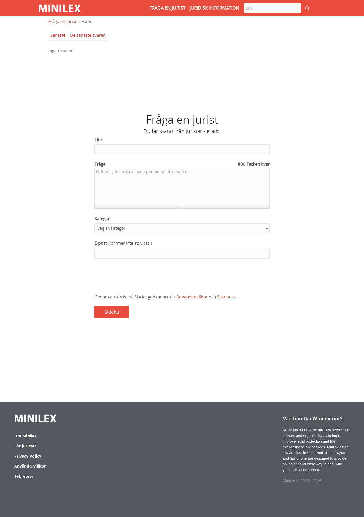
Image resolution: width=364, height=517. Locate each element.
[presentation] (137, 277)
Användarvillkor (192, 297)
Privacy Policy (27, 456)
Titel (98, 139)
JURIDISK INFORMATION (214, 8)
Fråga (182, 164)
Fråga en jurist (62, 21)
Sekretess (226, 297)
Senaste (57, 35)
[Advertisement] (182, 81)
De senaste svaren (88, 35)
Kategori (102, 218)
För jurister (25, 446)
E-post (123, 243)
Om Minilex (25, 436)
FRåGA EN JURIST (167, 8)
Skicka (111, 311)
